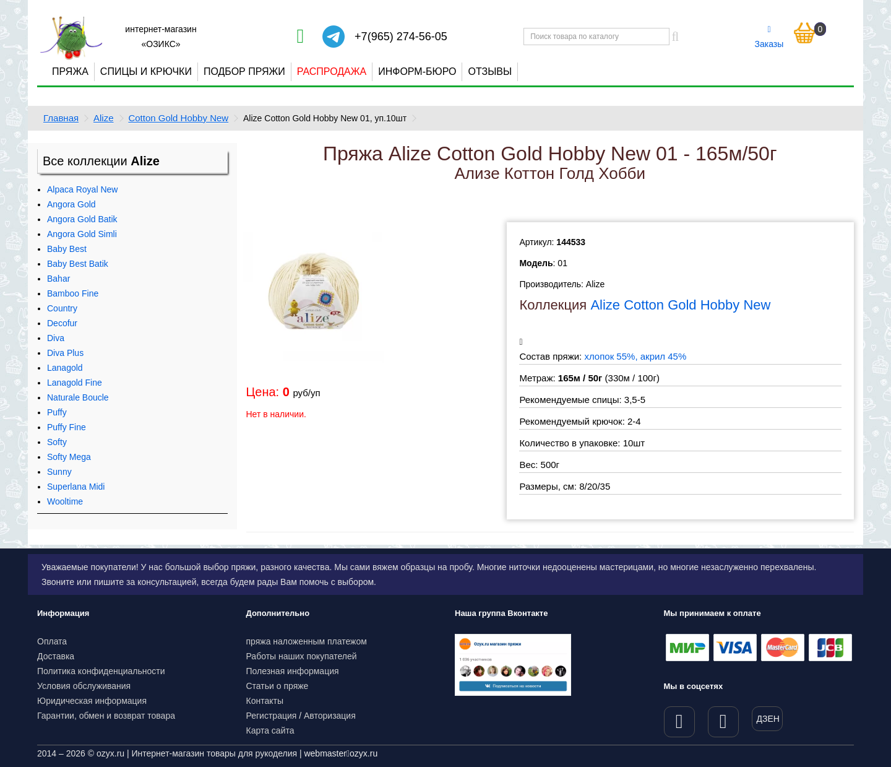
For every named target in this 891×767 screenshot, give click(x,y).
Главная (61, 118)
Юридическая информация (92, 701)
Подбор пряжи (244, 71)
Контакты (264, 701)
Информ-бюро (417, 71)
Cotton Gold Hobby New (178, 118)
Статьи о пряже (277, 686)
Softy (57, 442)
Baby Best (67, 249)
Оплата (52, 641)
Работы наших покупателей (301, 656)
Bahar (58, 279)
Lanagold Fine (74, 383)
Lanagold (65, 368)
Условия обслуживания (84, 686)
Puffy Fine (66, 427)
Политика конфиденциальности (101, 671)
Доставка (55, 656)
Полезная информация (292, 671)
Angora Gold (71, 204)
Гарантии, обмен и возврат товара (106, 716)
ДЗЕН (768, 719)
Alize (103, 118)
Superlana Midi (76, 487)
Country (62, 308)
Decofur (62, 323)
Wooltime (65, 501)
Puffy (57, 412)
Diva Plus (65, 353)
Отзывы (490, 71)
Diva (55, 338)
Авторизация (330, 716)
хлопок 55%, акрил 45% (635, 356)
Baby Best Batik (77, 264)
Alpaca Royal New (82, 189)
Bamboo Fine (72, 293)
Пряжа (70, 71)
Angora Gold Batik (82, 219)
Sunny (59, 472)
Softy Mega (69, 457)
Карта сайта (270, 730)
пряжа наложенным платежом (306, 641)
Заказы (769, 37)
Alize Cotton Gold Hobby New (680, 305)
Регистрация (271, 716)
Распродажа (331, 71)
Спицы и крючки (146, 71)
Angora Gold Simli (82, 234)
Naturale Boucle (78, 397)
